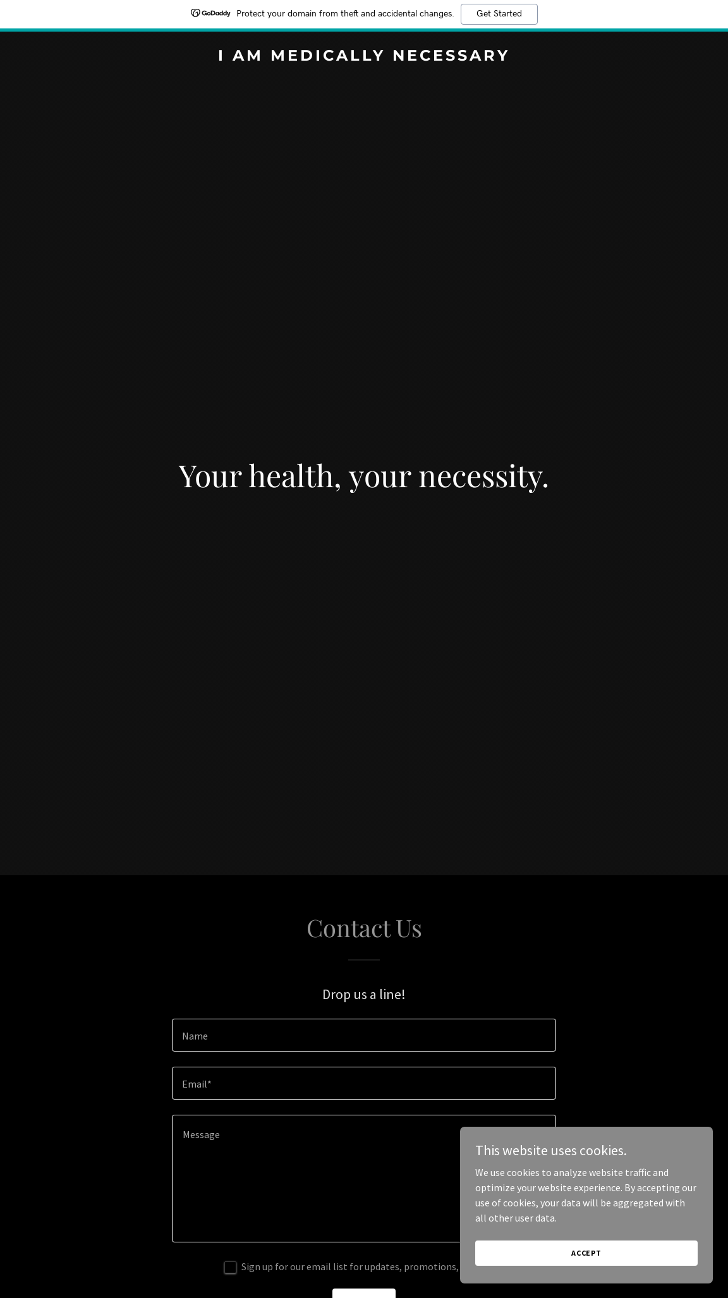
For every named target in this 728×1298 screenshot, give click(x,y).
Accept (586, 1253)
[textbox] (364, 1035)
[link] (364, 57)
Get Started (499, 13)
